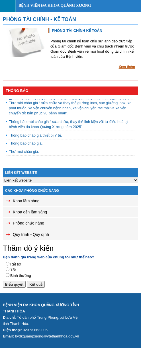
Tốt (13, 270)
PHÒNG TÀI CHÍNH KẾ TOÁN (77, 30)
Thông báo (17, 90)
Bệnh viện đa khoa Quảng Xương (55, 5)
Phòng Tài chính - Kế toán (39, 19)
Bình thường (20, 275)
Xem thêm (127, 67)
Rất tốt (15, 264)
